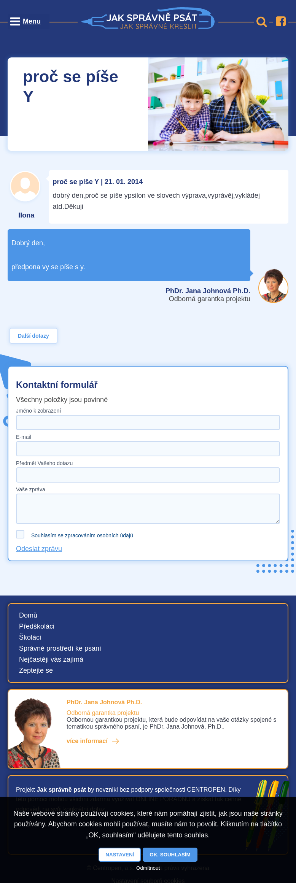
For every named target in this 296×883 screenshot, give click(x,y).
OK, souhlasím (170, 855)
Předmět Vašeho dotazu (44, 463)
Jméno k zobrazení (38, 411)
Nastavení (119, 855)
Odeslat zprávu (39, 549)
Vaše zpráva (30, 489)
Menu (32, 21)
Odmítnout (148, 868)
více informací (87, 741)
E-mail (23, 437)
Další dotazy (33, 336)
